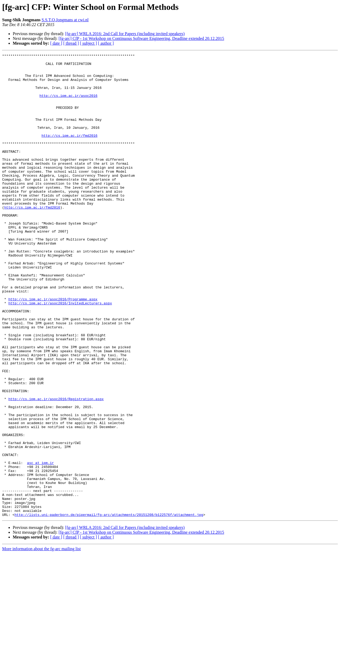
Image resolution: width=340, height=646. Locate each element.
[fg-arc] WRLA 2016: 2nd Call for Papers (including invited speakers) (125, 33)
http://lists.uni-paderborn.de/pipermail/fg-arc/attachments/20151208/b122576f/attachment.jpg (109, 607)
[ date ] (56, 43)
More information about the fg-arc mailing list (41, 641)
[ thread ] (71, 43)
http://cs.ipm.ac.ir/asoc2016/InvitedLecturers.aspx (60, 353)
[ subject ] (88, 43)
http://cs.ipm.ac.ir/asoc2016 (68, 104)
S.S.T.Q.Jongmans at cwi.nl (65, 20)
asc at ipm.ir (40, 545)
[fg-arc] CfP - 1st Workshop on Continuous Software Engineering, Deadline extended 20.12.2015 (141, 38)
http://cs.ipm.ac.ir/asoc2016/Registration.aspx (56, 468)
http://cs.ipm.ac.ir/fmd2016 (69, 152)
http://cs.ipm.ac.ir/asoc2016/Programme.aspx (52, 348)
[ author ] (106, 43)
